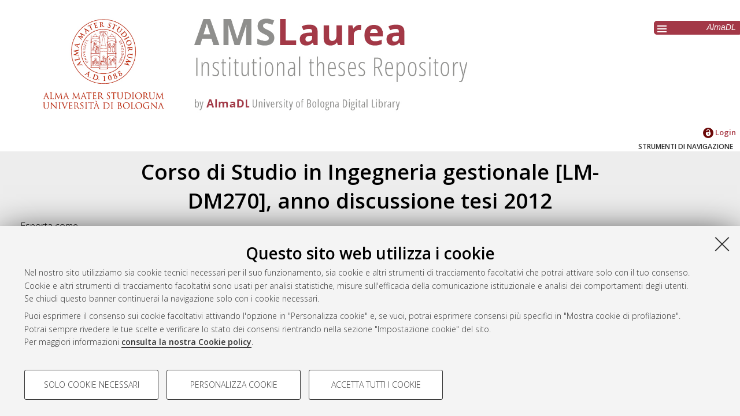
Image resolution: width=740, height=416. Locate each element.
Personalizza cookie (234, 384)
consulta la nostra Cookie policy (186, 341)
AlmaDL (721, 27)
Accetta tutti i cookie (376, 384)
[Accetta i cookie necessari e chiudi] (722, 244)
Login (719, 132)
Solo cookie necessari (91, 384)
